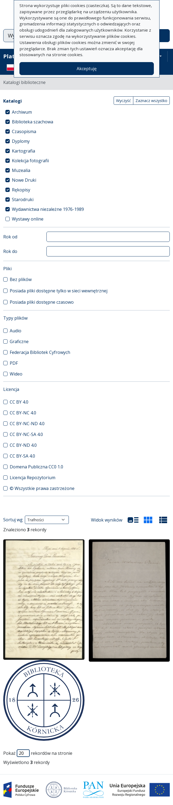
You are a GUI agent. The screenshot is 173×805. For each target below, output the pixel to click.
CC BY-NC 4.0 (23, 413)
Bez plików (21, 279)
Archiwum (22, 112)
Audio (15, 331)
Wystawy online (27, 219)
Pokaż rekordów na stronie (37, 753)
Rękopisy (21, 190)
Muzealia (21, 170)
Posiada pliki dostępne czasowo (42, 302)
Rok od (10, 237)
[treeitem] (86, 112)
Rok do (10, 251)
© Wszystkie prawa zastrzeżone (42, 488)
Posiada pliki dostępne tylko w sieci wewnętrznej (58, 291)
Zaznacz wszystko (151, 100)
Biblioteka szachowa (32, 122)
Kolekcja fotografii (30, 161)
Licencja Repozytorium (32, 478)
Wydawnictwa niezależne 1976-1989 (48, 209)
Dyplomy (21, 141)
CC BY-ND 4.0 (23, 445)
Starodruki (22, 199)
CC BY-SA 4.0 (22, 456)
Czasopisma (24, 131)
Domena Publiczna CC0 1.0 (36, 467)
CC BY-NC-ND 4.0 (27, 424)
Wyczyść (123, 100)
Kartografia (23, 151)
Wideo (16, 374)
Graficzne (19, 341)
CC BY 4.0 (19, 402)
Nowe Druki (24, 180)
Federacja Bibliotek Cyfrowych (40, 352)
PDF (14, 363)
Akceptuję (87, 69)
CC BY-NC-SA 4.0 (26, 434)
